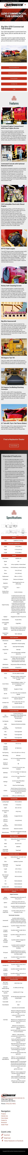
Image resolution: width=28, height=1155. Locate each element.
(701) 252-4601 (11, 1103)
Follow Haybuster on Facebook (12, 1141)
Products (3, 1114)
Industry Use (4, 1116)
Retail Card (7, 1138)
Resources (4, 1122)
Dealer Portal (4, 1124)
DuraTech (7, 1135)
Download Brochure (14, 73)
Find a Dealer (14, 78)
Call (14, 89)
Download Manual (14, 67)
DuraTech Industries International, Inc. (13, 1098)
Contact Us (14, 84)
